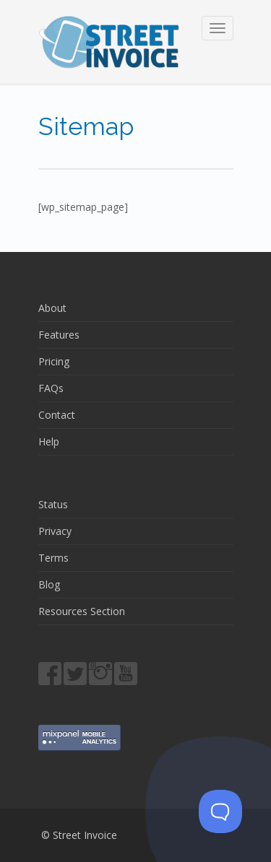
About (52, 308)
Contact (56, 415)
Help (48, 441)
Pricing (53, 361)
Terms (53, 558)
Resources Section (81, 611)
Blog (49, 584)
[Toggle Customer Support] (220, 811)
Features (58, 334)
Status (53, 504)
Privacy (55, 531)
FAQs (51, 388)
